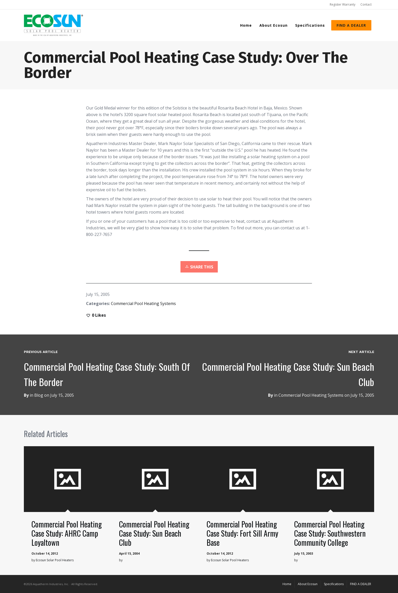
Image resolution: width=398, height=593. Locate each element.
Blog (38, 395)
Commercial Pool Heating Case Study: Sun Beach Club (154, 533)
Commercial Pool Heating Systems (143, 303)
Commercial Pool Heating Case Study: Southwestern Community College (330, 533)
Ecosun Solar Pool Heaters (55, 560)
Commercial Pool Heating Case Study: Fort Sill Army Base (242, 533)
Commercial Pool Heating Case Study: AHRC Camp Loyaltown (66, 533)
